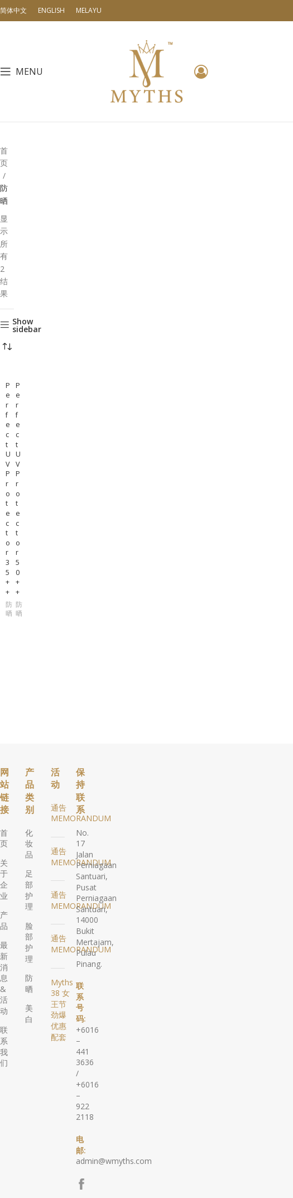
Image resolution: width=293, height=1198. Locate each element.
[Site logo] (147, 70)
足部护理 (29, 890)
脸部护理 (29, 942)
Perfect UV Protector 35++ (8, 489)
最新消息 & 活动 (4, 978)
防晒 (9, 609)
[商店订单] (7, 347)
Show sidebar (26, 325)
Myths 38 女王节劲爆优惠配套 (62, 1009)
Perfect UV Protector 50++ (18, 489)
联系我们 (4, 1046)
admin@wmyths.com (114, 1161)
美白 (29, 1013)
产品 (4, 920)
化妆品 (29, 843)
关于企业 (4, 879)
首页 (4, 156)
